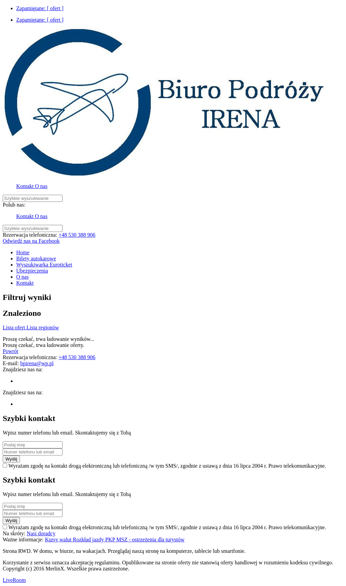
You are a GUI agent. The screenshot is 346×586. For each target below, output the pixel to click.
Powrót (10, 351)
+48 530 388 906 (76, 235)
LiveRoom (14, 580)
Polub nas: (14, 205)
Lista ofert (14, 327)
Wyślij (11, 459)
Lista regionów (42, 327)
